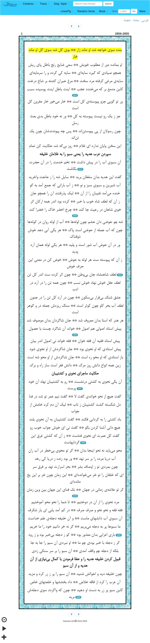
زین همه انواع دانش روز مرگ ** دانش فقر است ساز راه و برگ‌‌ (75, 365)
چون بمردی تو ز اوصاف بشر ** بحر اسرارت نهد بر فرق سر (75, 467)
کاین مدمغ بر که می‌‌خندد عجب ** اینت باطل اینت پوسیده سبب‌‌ (75, 89)
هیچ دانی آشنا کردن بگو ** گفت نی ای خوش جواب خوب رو (75, 427)
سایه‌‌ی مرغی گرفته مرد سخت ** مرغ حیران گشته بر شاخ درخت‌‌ (75, 81)
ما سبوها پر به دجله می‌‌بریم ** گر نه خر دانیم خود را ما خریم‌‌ (75, 526)
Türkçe (136, 20)
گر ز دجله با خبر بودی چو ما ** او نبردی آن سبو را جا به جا (75, 543)
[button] (29, 4)
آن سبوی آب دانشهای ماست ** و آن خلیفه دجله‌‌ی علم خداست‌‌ (75, 518)
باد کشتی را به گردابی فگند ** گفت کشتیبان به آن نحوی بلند (75, 419)
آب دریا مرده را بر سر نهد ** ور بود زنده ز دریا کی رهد (75, 459)
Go (134, 11)
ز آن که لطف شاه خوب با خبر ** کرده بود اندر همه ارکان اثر (75, 201)
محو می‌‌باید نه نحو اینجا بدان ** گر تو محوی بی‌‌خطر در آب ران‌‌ (75, 450)
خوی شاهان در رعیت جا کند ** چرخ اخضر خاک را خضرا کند (75, 210)
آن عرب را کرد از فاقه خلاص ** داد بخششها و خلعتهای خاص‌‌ (75, 582)
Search (108, 4)
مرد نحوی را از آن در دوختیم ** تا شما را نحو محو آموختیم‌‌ (75, 502)
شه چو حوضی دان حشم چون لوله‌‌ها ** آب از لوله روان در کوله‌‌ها (75, 222)
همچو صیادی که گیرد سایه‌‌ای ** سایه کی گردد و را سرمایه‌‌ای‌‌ (75, 73)
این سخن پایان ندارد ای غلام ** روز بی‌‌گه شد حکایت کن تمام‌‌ (75, 146)
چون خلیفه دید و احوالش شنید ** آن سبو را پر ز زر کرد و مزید (75, 574)
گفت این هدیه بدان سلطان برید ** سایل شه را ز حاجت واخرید (75, 177)
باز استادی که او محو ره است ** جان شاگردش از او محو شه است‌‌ (75, 357)
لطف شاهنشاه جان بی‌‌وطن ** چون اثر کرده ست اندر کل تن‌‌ (71, 274)
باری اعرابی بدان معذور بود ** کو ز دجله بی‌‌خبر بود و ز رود (71, 535)
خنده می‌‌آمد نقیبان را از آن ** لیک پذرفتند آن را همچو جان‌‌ (75, 193)
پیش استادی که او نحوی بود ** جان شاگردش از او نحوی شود (75, 349)
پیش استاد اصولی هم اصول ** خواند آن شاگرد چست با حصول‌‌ (75, 329)
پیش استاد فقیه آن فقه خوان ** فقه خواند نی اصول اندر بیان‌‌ (75, 341)
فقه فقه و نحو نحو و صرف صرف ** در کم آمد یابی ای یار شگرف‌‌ (75, 510)
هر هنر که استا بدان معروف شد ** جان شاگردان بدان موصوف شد (75, 320)
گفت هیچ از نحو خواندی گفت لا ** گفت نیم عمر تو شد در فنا (75, 396)
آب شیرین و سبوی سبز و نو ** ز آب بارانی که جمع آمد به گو (75, 185)
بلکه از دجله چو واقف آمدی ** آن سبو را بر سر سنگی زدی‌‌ (75, 551)
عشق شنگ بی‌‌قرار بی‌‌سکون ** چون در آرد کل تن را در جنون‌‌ (75, 297)
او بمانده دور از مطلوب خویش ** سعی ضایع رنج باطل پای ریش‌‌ (75, 65)
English (127, 20)
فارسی (144, 20)
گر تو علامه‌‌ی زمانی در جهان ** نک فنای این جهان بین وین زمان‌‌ (75, 490)
